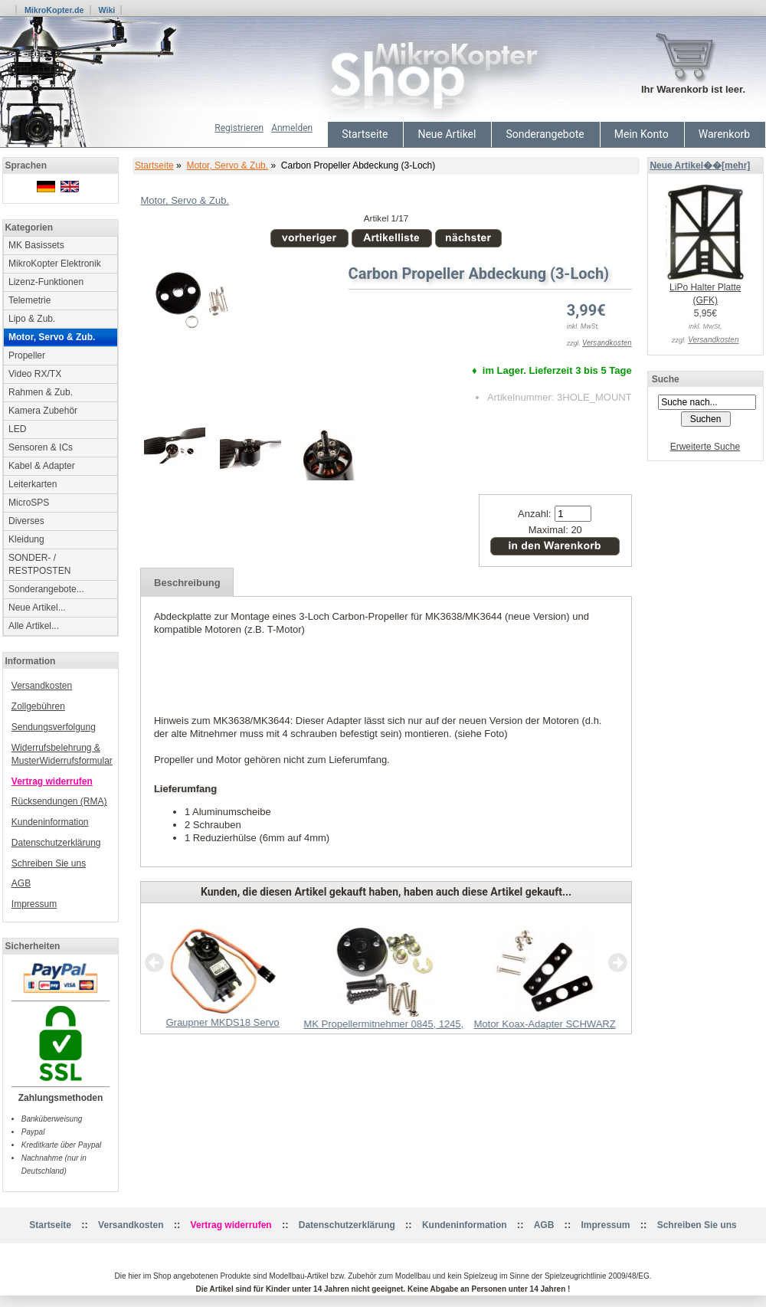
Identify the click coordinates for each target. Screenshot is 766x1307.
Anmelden (292, 128)
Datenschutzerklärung (56, 842)
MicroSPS (28, 502)
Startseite (365, 134)
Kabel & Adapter (41, 465)
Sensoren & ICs (40, 447)
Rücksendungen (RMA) (59, 801)
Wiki (106, 10)
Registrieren (239, 128)
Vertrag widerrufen (52, 781)
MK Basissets (36, 245)
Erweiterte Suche (705, 446)
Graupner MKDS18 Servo (222, 1022)
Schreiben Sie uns (48, 863)
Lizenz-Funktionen (45, 282)
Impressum (34, 904)
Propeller (26, 355)
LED (17, 429)
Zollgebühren (38, 706)
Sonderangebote (545, 134)
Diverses (26, 521)
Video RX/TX (34, 374)
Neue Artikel (446, 134)
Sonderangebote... (46, 589)
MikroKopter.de (54, 10)
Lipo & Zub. (31, 318)
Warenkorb (724, 134)
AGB (21, 883)
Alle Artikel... (33, 626)
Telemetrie (29, 300)
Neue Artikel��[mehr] (700, 165)
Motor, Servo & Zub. (227, 165)
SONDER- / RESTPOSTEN (39, 564)
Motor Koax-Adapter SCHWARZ (545, 1024)
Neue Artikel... (37, 607)
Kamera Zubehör (42, 410)
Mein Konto (641, 134)
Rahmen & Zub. (40, 392)
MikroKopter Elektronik (54, 263)
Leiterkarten (32, 484)
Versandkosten (41, 685)
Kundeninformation (50, 822)
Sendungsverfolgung (53, 727)
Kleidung (26, 539)
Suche (665, 379)
